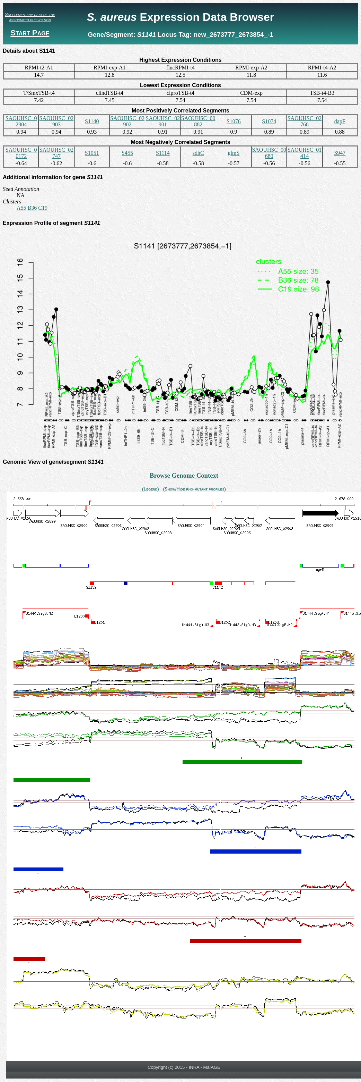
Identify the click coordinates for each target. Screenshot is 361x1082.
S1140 (92, 121)
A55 (21, 208)
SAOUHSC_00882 (198, 121)
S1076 (234, 121)
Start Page (29, 32)
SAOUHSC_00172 (21, 153)
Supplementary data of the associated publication (30, 17)
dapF (339, 121)
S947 (339, 153)
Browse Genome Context (184, 475)
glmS (234, 153)
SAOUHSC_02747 (56, 153)
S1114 (163, 153)
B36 (32, 208)
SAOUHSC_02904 (21, 121)
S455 (127, 153)
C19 (42, 208)
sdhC (198, 153)
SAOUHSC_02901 (163, 121)
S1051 (92, 153)
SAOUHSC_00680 (269, 153)
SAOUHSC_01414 (305, 153)
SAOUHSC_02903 (56, 121)
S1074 (269, 121)
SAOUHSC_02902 (127, 121)
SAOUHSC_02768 (305, 121)
